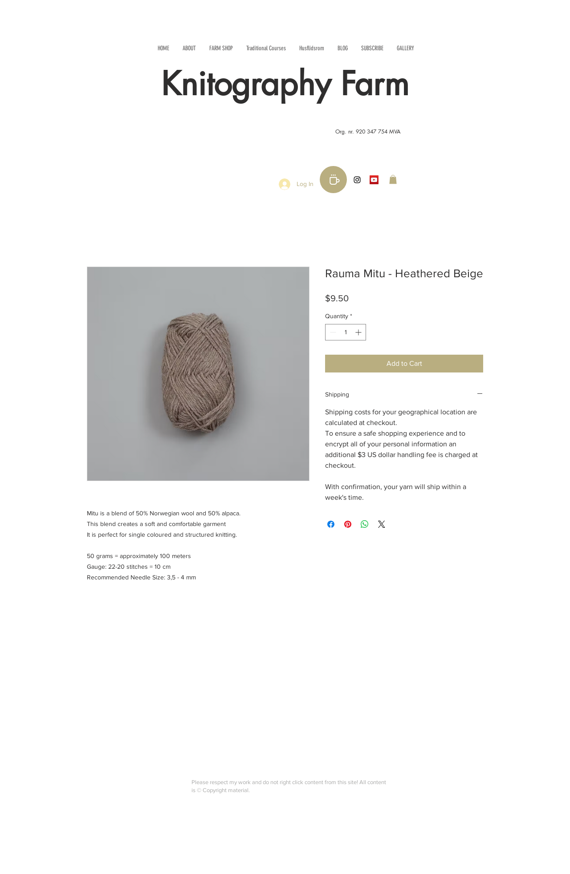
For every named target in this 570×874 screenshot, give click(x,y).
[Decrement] (332, 332)
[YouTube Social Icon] (374, 179)
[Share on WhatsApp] (364, 524)
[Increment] (359, 332)
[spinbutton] (346, 332)
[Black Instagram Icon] (357, 179)
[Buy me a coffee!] (333, 179)
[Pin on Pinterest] (347, 524)
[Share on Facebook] (331, 524)
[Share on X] (381, 524)
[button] (393, 179)
